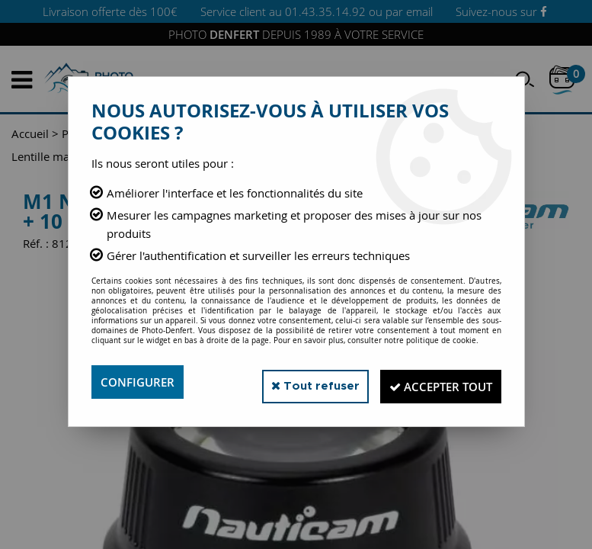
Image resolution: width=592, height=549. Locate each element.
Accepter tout (433, 382)
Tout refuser (295, 381)
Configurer (140, 382)
